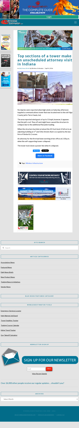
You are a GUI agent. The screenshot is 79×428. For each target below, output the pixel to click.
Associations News (8, 262)
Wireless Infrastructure (34, 163)
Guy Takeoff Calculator (9, 335)
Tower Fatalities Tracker (9, 320)
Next (49, 369)
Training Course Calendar (10, 325)
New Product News (8, 277)
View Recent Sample (39, 374)
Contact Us (60, 415)
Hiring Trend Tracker (8, 330)
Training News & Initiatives (10, 282)
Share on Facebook (44, 156)
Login (49, 17)
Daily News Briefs (24, 68)
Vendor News (6, 287)
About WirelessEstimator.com (25, 415)
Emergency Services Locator (11, 311)
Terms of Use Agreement (46, 415)
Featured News (6, 267)
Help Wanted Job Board (9, 316)
